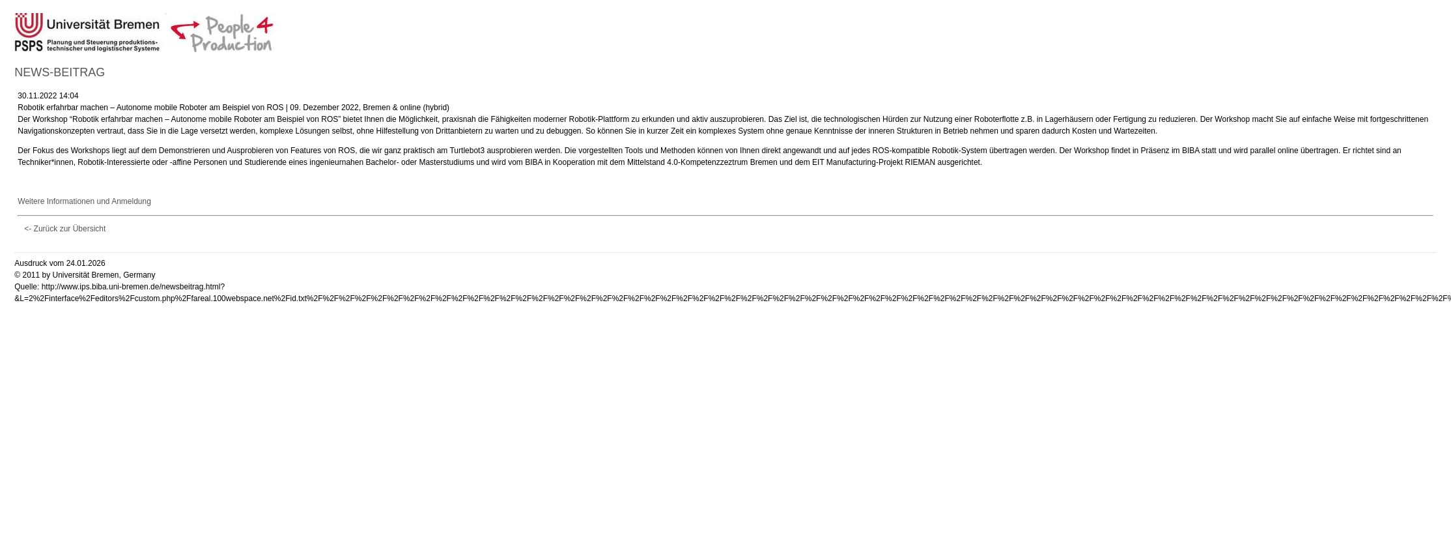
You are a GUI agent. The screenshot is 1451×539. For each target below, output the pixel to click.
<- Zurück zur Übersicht (65, 228)
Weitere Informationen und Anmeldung (84, 201)
